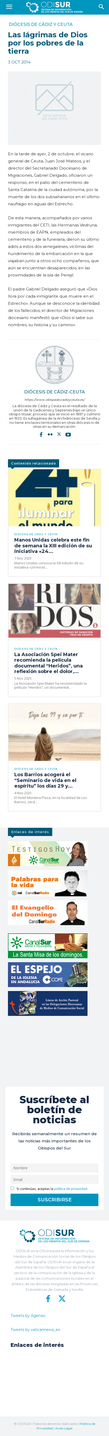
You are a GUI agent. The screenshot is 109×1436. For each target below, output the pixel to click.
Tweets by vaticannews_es (35, 1329)
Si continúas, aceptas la (49, 1189)
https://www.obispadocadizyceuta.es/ (54, 400)
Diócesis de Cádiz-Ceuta (54, 391)
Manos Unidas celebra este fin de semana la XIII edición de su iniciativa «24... (53, 545)
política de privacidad (70, 1189)
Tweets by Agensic (28, 1315)
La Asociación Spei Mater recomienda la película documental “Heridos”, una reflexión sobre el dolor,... (48, 663)
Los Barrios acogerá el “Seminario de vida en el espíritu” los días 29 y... (45, 780)
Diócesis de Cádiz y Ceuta (41, 24)
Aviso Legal (63, 1428)
